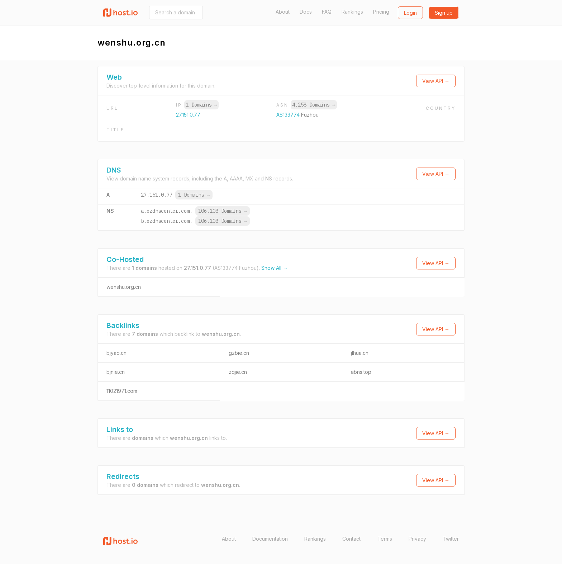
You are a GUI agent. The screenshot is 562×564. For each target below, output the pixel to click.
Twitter (451, 539)
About (283, 12)
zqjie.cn (238, 372)
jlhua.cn (359, 353)
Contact (351, 539)
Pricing (381, 12)
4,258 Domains (313, 105)
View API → (435, 81)
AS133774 (288, 115)
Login (410, 13)
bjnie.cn (115, 372)
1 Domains (201, 105)
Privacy (417, 539)
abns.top (361, 372)
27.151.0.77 (188, 115)
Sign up (444, 13)
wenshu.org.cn (123, 287)
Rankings (352, 12)
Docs (306, 12)
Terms (384, 539)
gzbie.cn (239, 353)
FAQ (327, 12)
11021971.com (121, 391)
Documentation (270, 539)
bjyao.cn (116, 353)
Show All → (274, 268)
